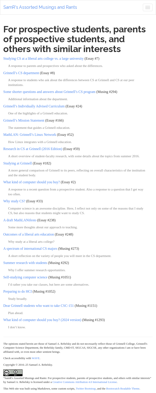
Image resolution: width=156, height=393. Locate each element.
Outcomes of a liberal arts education (28, 234)
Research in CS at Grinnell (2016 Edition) (32, 149)
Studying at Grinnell (17, 163)
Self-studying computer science (25, 277)
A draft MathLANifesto (19, 220)
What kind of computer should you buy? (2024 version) (42, 320)
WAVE (36, 358)
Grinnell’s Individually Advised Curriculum (34, 106)
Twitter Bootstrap (86, 388)
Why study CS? (14, 201)
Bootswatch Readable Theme (122, 388)
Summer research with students (25, 263)
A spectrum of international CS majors (30, 248)
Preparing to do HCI (17, 291)
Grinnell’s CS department (21, 73)
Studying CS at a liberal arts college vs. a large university (43, 58)
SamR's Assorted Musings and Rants (40, 7)
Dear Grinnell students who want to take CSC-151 (38, 305)
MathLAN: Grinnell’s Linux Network (29, 134)
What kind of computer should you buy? (31, 182)
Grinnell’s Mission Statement (23, 120)
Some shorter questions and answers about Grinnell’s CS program (49, 92)
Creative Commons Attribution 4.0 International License (85, 382)
